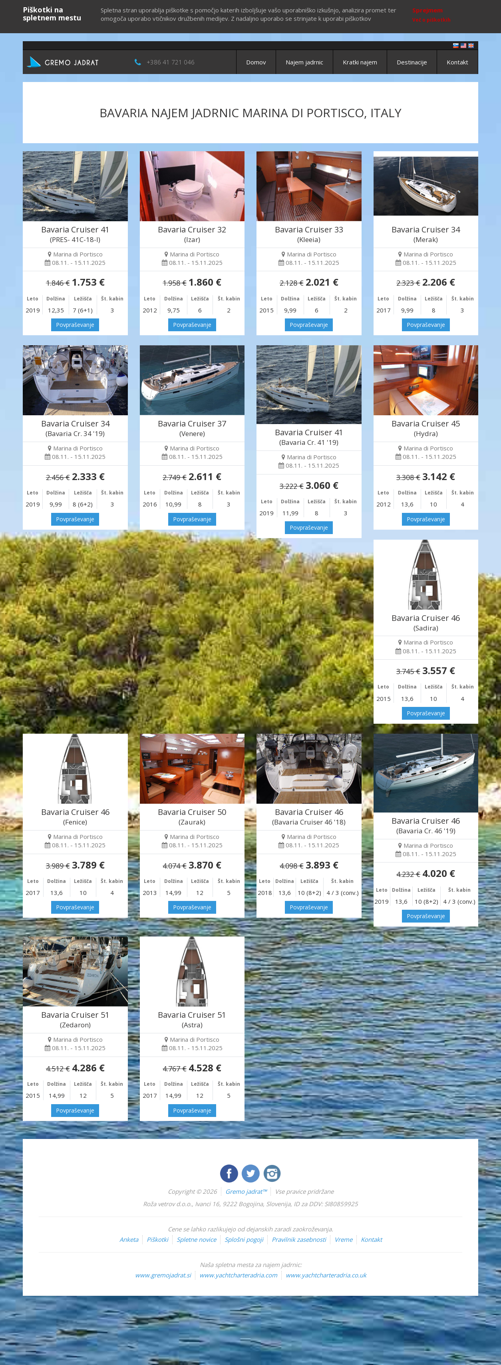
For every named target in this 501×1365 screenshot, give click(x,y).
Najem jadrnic (304, 62)
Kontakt (457, 62)
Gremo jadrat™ (245, 1191)
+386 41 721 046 (171, 62)
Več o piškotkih (431, 19)
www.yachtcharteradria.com (238, 1275)
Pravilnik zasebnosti (299, 1239)
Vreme (343, 1239)
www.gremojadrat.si (163, 1275)
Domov (256, 62)
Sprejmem (427, 10)
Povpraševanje (75, 324)
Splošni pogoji (244, 1239)
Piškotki (157, 1239)
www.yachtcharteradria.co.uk (326, 1275)
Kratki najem (360, 62)
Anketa (128, 1239)
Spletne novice (196, 1239)
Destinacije (412, 62)
